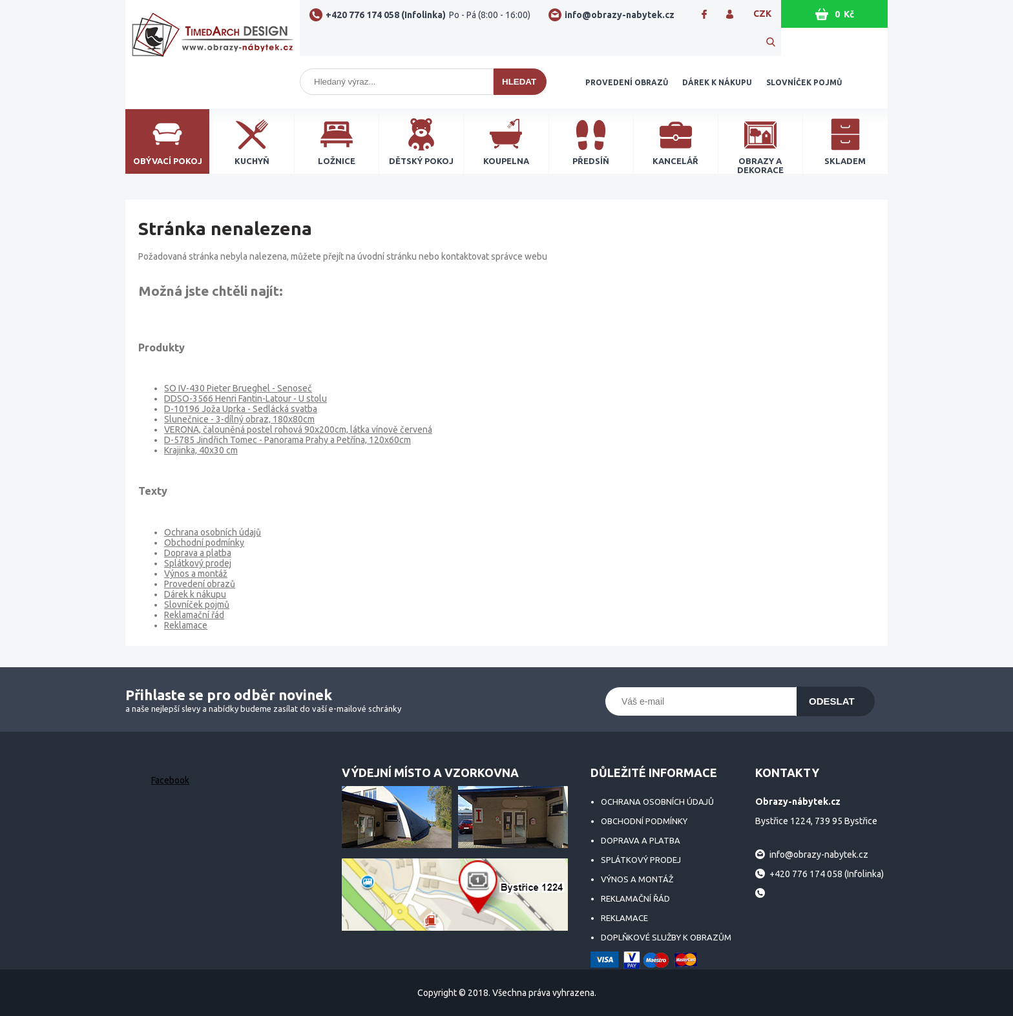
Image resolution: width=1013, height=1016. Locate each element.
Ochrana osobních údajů (212, 532)
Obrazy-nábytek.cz (212, 40)
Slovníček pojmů (804, 82)
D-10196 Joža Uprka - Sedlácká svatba (240, 409)
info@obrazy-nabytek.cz (619, 15)
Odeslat (832, 701)
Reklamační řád (194, 615)
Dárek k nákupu (717, 82)
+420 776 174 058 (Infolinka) (428, 15)
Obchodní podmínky (204, 542)
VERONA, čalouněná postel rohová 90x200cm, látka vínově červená (298, 429)
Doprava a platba (197, 553)
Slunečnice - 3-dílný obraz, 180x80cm (239, 419)
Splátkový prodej (197, 563)
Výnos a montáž (195, 573)
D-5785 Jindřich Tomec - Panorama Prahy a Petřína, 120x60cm (287, 440)
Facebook (170, 780)
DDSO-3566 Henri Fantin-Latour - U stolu (245, 398)
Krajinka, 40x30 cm (201, 450)
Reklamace (185, 625)
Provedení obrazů (626, 82)
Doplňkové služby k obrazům (666, 937)
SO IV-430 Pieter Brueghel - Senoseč (238, 388)
